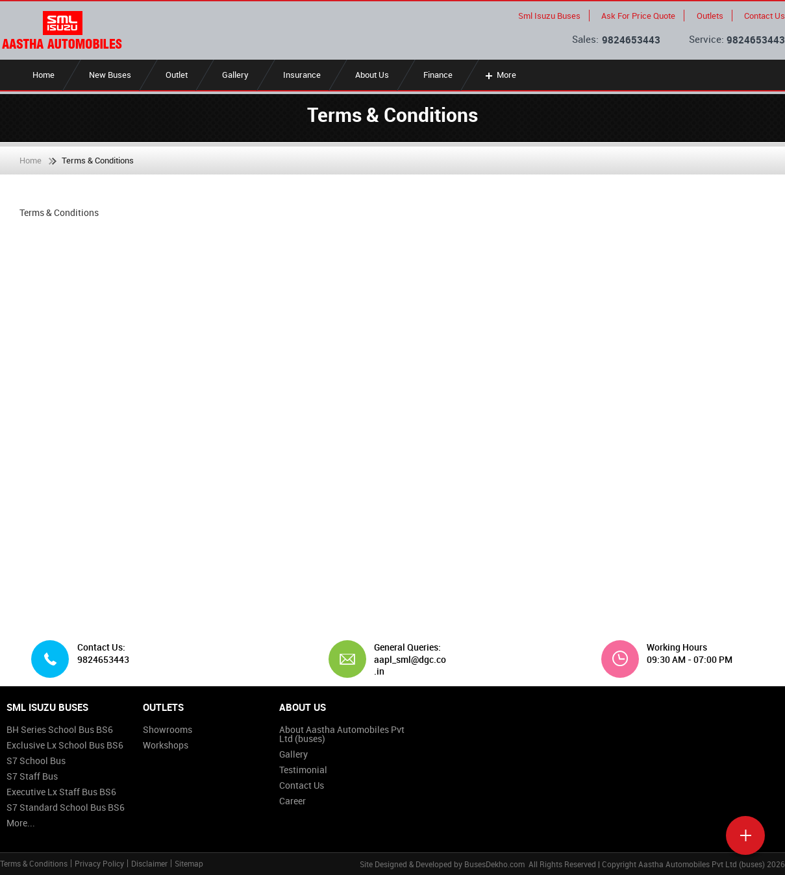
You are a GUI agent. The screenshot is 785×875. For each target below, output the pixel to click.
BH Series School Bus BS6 (59, 729)
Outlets (710, 15)
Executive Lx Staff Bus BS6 (61, 791)
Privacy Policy (99, 863)
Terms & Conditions (34, 863)
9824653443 (631, 39)
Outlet (177, 74)
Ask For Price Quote (638, 15)
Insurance (302, 74)
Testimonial (303, 769)
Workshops (165, 745)
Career (292, 801)
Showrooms (167, 729)
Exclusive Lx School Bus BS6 (64, 745)
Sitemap (189, 863)
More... (20, 823)
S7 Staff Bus (32, 776)
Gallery (235, 74)
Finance (438, 74)
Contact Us (764, 15)
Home (43, 74)
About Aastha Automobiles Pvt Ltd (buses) (342, 734)
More (499, 74)
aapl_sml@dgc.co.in (410, 665)
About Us (372, 74)
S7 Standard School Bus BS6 (65, 807)
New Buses (110, 74)
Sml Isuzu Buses (549, 15)
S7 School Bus (36, 760)
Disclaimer (149, 863)
